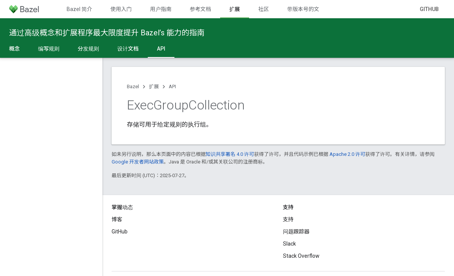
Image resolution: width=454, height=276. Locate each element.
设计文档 (128, 49)
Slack (289, 244)
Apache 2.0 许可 (347, 154)
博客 (117, 219)
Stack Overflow (301, 256)
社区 (263, 9)
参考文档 (200, 9)
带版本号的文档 (306, 9)
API (172, 86)
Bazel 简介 (79, 9)
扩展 (154, 86)
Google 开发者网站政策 (138, 162)
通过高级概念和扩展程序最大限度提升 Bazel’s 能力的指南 (107, 32)
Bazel (133, 86)
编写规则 (48, 49)
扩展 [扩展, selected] (234, 9)
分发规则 (88, 49)
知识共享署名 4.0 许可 (230, 154)
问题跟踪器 (296, 231)
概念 (14, 49)
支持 (288, 219)
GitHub (429, 9)
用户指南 (160, 9)
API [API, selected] (161, 49)
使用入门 (121, 9)
